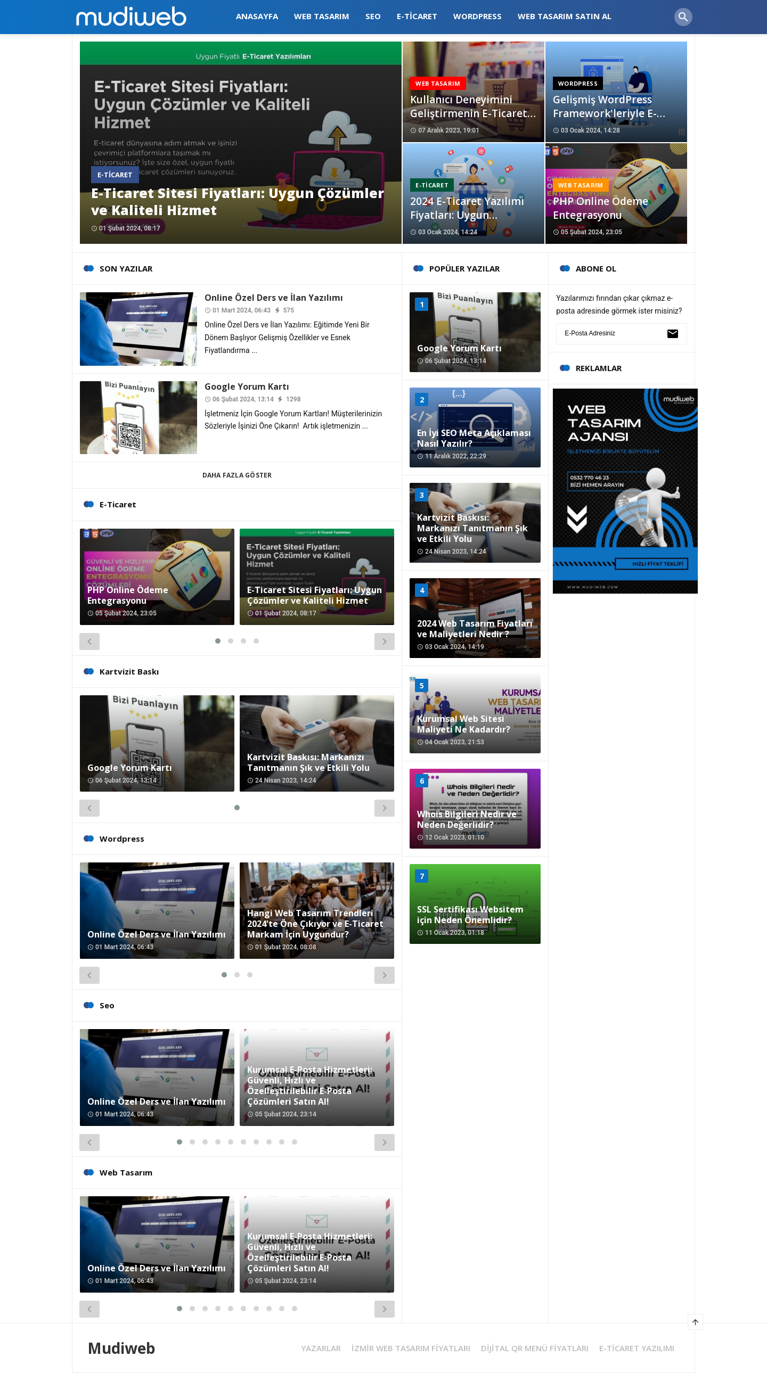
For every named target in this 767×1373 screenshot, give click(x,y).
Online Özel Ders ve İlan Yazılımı (274, 297)
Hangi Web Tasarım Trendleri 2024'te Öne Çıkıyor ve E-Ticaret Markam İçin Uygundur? (315, 923)
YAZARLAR (321, 1348)
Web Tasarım (438, 83)
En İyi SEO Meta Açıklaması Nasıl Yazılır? (474, 438)
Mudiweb (121, 1348)
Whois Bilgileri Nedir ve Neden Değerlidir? (467, 819)
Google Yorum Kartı (247, 386)
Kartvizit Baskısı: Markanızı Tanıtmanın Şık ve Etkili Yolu (308, 762)
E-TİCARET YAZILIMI (636, 1348)
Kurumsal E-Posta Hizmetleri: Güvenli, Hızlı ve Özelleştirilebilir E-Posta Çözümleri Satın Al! (309, 1085)
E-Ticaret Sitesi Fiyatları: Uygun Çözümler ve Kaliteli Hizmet (237, 201)
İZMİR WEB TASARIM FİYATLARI (411, 1348)
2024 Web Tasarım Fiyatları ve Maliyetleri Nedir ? (475, 629)
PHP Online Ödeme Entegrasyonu (600, 208)
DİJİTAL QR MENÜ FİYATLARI (535, 1348)
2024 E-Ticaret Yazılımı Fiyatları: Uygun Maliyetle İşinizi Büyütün (472, 215)
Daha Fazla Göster (237, 475)
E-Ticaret (115, 174)
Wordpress (578, 83)
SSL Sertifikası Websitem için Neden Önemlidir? (470, 914)
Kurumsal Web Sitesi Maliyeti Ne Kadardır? (463, 724)
